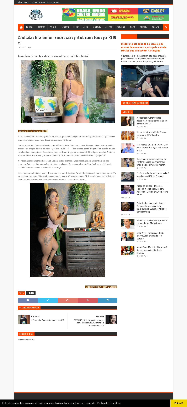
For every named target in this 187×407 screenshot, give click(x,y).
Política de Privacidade (38, 2)
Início (20, 2)
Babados (121, 27)
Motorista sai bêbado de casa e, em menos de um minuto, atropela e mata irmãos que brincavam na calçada (143, 47)
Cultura (143, 27)
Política (29, 27)
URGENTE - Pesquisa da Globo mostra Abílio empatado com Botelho (151, 236)
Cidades (41, 27)
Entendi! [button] (179, 403)
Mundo (132, 27)
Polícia (53, 27)
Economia (96, 27)
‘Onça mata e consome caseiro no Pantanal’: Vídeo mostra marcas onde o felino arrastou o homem (151, 162)
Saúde (76, 27)
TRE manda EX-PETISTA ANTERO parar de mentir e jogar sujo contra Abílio (152, 148)
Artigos (108, 27)
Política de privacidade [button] (109, 403)
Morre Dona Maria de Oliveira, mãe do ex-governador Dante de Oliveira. (152, 250)
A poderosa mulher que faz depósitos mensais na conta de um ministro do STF (152, 121)
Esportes (65, 27)
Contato (26, 2)
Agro (85, 27)
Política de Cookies (53, 2)
